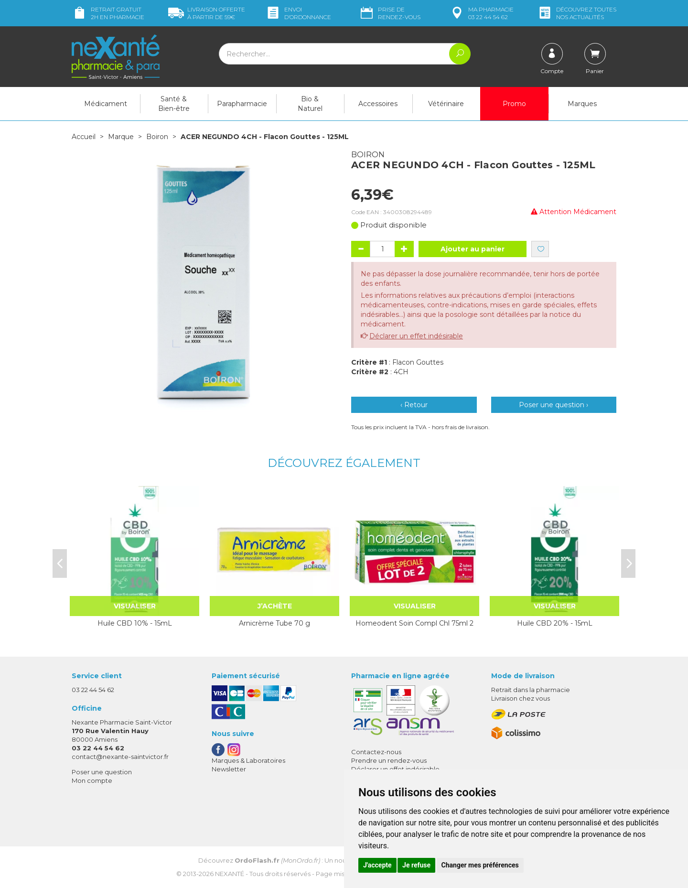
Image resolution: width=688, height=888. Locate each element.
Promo (514, 103)
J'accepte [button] (377, 865)
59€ (206, 13)
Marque (121, 136)
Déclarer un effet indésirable (416, 336)
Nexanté (229, 873)
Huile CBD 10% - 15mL (134, 623)
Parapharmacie (242, 103)
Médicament (105, 103)
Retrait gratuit (108, 13)
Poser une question (102, 772)
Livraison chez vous (520, 698)
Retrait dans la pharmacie (530, 689)
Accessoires (378, 103)
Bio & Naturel (310, 104)
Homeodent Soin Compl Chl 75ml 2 (414, 623)
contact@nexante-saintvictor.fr (120, 756)
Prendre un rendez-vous (389, 760)
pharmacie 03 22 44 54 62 (481, 13)
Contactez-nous (376, 752)
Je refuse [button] (416, 865)
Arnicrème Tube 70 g (274, 623)
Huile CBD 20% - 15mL (554, 623)
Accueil (84, 136)
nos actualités (576, 13)
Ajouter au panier (473, 249)
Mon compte (92, 780)
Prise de (389, 13)
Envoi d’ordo (298, 13)
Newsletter (229, 769)
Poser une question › (553, 405)
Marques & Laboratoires (248, 760)
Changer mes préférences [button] (480, 865)
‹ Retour (414, 405)
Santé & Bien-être (174, 104)
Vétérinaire (446, 103)
